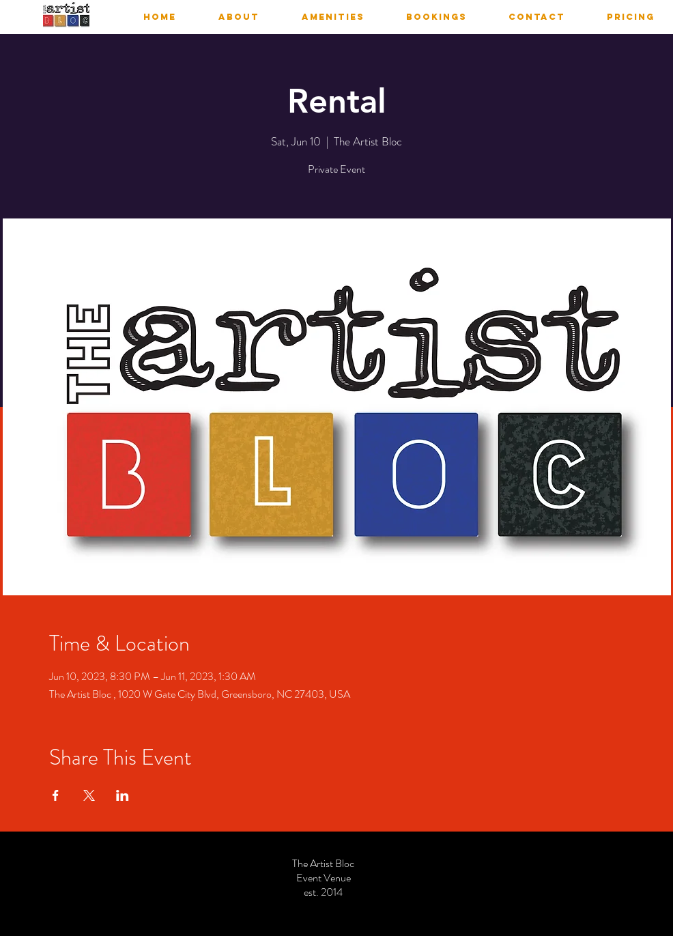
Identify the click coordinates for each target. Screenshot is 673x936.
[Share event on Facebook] (55, 795)
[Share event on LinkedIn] (122, 795)
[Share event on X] (89, 795)
